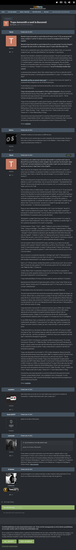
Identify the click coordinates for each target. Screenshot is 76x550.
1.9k (11, 52)
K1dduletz (11, 469)
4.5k (11, 150)
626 (11, 494)
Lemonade (11, 435)
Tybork (14, 24)
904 (11, 455)
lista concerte (34, 464)
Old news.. (30, 24)
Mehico (11, 130)
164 (11, 409)
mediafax (28, 124)
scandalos (11, 389)
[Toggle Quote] (24, 442)
